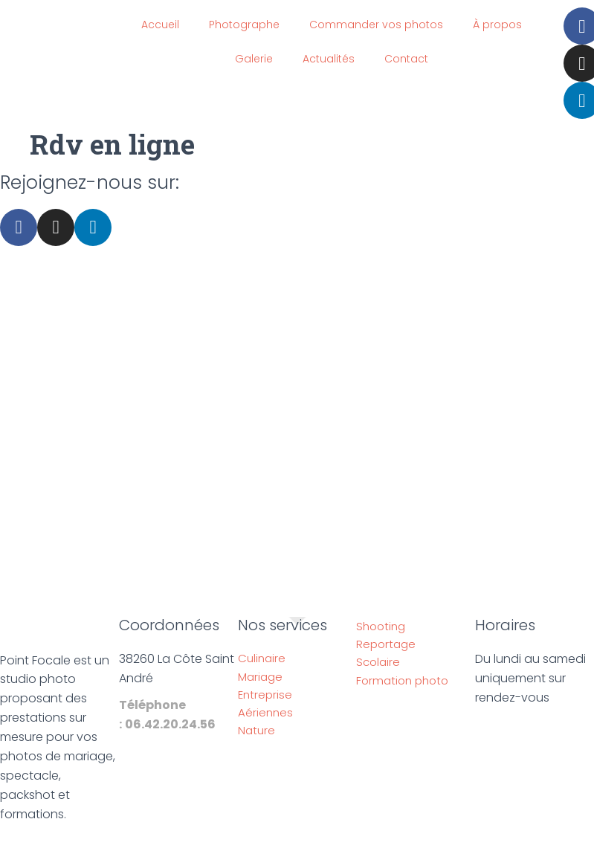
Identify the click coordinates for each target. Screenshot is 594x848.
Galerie (254, 58)
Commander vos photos (376, 24)
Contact (406, 58)
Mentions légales (226, 839)
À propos (497, 24)
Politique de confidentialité (358, 839)
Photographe (244, 24)
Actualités (329, 58)
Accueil (160, 24)
